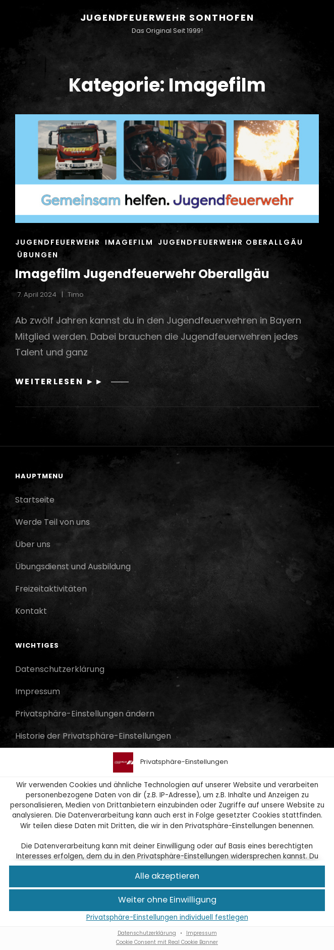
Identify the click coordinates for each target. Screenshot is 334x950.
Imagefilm (129, 242)
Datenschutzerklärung (147, 933)
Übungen (38, 255)
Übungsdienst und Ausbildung (73, 566)
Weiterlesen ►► (72, 381)
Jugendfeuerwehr (57, 242)
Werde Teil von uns (52, 522)
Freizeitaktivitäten (51, 589)
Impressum (201, 933)
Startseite (34, 500)
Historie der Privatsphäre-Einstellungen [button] (93, 736)
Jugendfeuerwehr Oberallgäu (230, 242)
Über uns (32, 544)
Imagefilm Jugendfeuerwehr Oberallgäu (142, 273)
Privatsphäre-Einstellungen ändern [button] (84, 713)
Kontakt (31, 611)
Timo (76, 294)
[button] (167, 876)
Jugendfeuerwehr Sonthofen (167, 17)
